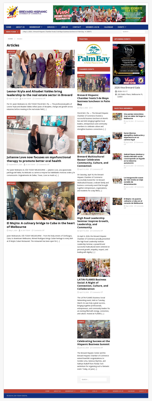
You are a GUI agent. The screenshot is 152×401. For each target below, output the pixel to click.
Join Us (65, 27)
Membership (34, 27)
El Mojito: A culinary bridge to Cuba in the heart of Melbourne (41, 225)
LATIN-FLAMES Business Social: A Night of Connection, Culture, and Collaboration (92, 284)
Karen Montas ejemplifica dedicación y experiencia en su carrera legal (134, 136)
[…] (45, 109)
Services (51, 27)
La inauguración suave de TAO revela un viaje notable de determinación (133, 180)
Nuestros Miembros (123, 108)
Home (8, 27)
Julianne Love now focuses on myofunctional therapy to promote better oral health (39, 159)
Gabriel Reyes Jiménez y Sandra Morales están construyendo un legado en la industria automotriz (134, 158)
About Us (20, 27)
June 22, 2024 (84, 348)
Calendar (108, 27)
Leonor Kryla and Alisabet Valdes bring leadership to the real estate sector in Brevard (40, 93)
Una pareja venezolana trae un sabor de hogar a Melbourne (134, 116)
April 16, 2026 (13, 98)
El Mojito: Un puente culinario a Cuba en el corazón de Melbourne (133, 201)
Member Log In (92, 27)
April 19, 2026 (84, 169)
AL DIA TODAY (26, 98)
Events (121, 27)
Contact (77, 27)
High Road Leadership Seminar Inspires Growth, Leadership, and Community (93, 222)
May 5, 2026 (83, 108)
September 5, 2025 (15, 164)
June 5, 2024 (129, 187)
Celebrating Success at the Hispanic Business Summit (93, 343)
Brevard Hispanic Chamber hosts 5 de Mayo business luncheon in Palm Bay (93, 99)
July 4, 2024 (129, 142)
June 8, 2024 (129, 166)
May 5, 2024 (13, 230)
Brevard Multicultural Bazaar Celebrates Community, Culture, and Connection (92, 161)
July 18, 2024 (129, 121)
